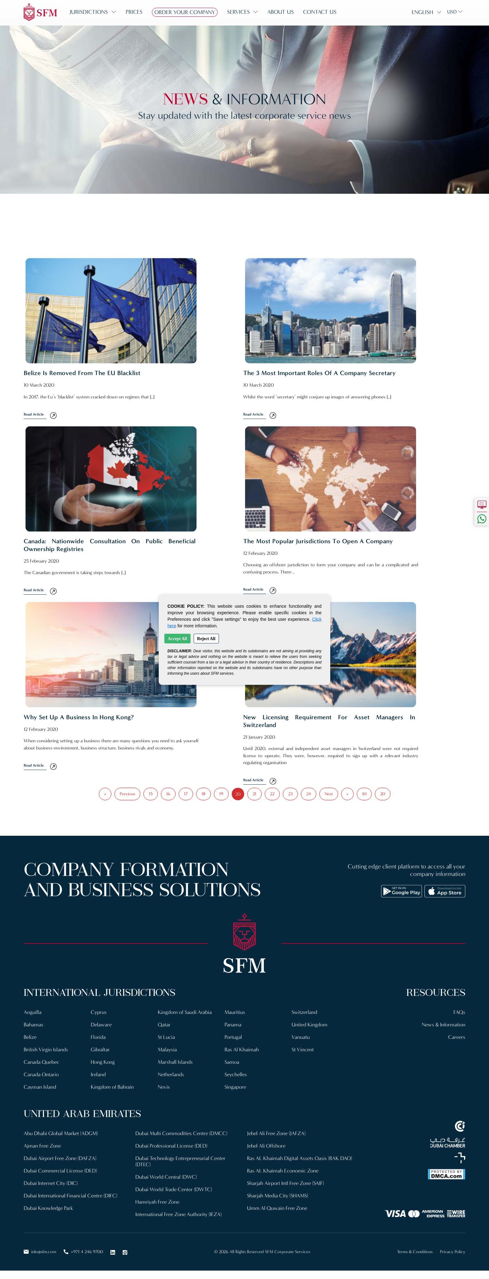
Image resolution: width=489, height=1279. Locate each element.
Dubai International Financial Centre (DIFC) (70, 1195)
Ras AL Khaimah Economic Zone (282, 1170)
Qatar (164, 1024)
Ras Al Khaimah (242, 1049)
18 (203, 793)
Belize (30, 1037)
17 (186, 793)
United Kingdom (309, 1024)
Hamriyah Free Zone (157, 1202)
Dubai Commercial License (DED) (60, 1170)
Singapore (235, 1087)
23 (290, 793)
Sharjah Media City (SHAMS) (277, 1195)
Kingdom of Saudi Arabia (185, 1012)
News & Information (443, 1024)
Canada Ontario (41, 1074)
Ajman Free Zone (42, 1146)
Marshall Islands (175, 1062)
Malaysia (167, 1049)
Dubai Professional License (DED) (171, 1146)
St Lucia (166, 1037)
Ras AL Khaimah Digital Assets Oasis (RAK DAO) (299, 1158)
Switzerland (304, 1012)
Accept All (177, 638)
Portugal (233, 1037)
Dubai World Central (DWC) (166, 1177)
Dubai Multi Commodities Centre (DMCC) (181, 1133)
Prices (134, 11)
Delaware (101, 1024)
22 (272, 793)
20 (382, 793)
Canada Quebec (41, 1062)
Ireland (98, 1074)
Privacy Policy (452, 1251)
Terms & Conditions (415, 1251)
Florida (98, 1037)
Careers (456, 1037)
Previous (127, 793)
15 (151, 793)
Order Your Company (184, 12)
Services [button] (238, 11)
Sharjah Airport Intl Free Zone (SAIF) (285, 1183)
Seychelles (236, 1074)
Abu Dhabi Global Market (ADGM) (61, 1133)
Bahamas (33, 1024)
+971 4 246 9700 (83, 1251)
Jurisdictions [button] (89, 11)
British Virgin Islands (46, 1049)
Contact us (319, 11)
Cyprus (99, 1012)
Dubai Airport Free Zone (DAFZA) (60, 1158)
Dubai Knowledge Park (48, 1208)
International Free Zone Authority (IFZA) (178, 1214)
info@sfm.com (40, 1251)
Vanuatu (301, 1037)
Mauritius (235, 1012)
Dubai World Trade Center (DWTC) (173, 1189)
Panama (233, 1024)
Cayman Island (40, 1087)
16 (168, 793)
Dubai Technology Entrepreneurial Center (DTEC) (180, 1161)
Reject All (206, 638)
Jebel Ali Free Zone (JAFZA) (276, 1133)
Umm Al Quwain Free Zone (277, 1208)
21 (254, 793)
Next (329, 793)
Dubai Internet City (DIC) (51, 1183)
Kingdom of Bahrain (112, 1087)
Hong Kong (103, 1062)
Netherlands (171, 1074)
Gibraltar (100, 1049)
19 (221, 793)
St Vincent (303, 1049)
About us (280, 11)
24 (308, 793)
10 (364, 793)
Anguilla (32, 1012)
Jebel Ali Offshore (266, 1146)
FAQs (459, 1012)
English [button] (422, 12)
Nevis (164, 1087)
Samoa (232, 1062)
